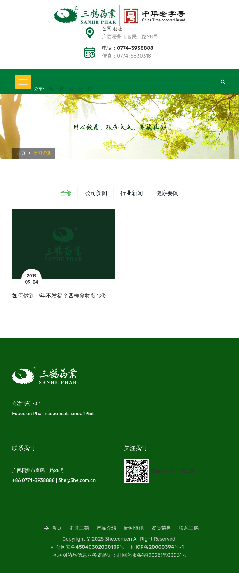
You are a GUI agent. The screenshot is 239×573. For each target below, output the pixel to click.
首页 (53, 528)
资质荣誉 (161, 528)
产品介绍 (106, 528)
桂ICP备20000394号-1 (157, 547)
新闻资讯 (134, 528)
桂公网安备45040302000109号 (88, 547)
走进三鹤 (79, 528)
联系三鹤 (189, 528)
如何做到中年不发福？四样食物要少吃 (59, 295)
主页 (21, 153)
